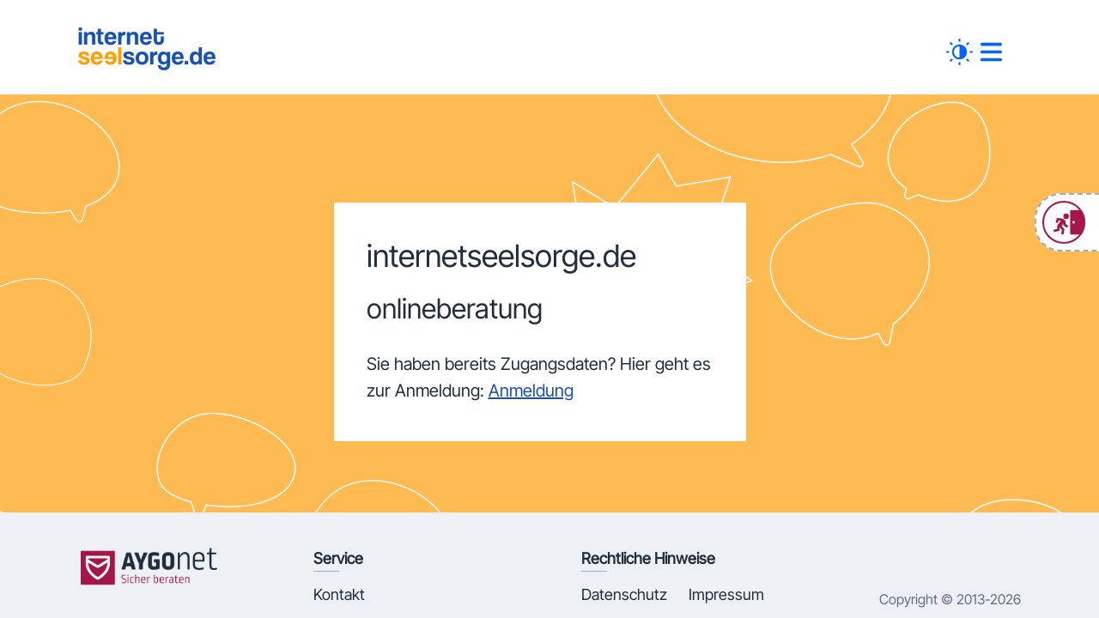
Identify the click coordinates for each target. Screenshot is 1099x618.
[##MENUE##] (991, 52)
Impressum (726, 594)
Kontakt (339, 594)
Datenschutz (624, 594)
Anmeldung (531, 390)
